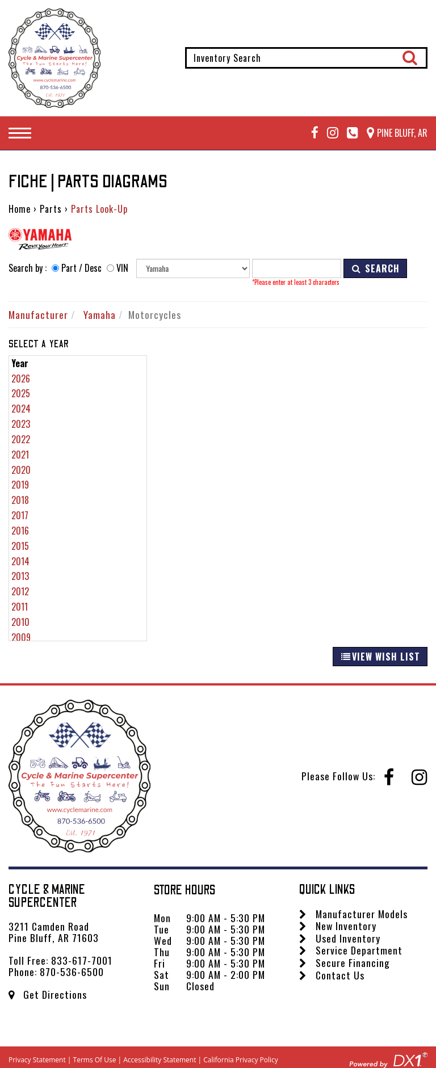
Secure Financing (344, 962)
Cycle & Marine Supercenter (47, 896)
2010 (20, 622)
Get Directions (48, 994)
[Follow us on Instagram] (328, 133)
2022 (20, 439)
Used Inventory (339, 938)
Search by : (28, 268)
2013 (20, 576)
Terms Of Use (94, 1060)
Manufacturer (38, 314)
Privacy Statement (37, 1060)
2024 (21, 408)
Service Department (351, 950)
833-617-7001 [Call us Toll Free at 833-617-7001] (81, 960)
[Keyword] (296, 268)
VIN (122, 268)
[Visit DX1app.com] (388, 1058)
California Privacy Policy (240, 1060)
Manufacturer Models (353, 913)
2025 (20, 393)
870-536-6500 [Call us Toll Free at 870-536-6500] (72, 971)
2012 (20, 591)
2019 (20, 484)
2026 (20, 378)
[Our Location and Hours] (392, 133)
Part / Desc (81, 268)
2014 (20, 561)
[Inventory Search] (306, 58)
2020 (21, 470)
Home (20, 209)
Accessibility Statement (159, 1060)
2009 (21, 637)
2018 (20, 500)
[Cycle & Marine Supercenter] (54, 58)
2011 (19, 606)
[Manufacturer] (193, 268)
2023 (20, 424)
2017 (19, 515)
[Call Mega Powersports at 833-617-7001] (348, 133)
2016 (20, 530)
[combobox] (306, 58)
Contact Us (331, 975)
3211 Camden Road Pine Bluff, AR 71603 (54, 932)
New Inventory (337, 925)
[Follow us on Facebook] (310, 133)
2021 (20, 454)
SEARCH (375, 268)
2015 (20, 546)
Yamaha (99, 314)
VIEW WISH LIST (380, 656)
